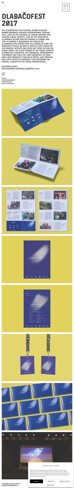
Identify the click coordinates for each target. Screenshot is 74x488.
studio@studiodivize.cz (10, 485)
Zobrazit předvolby (65, 481)
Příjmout (36, 481)
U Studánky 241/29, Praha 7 (11, 483)
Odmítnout (51, 481)
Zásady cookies (50, 485)
